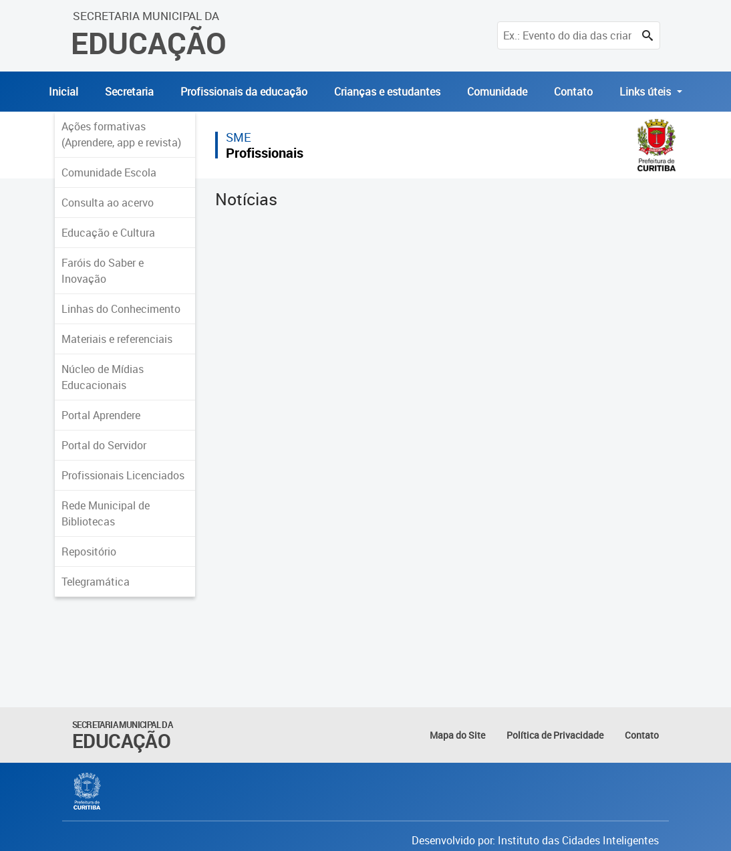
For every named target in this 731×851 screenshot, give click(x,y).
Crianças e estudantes (387, 91)
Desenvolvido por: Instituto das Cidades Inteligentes (535, 840)
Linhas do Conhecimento (120, 308)
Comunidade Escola (108, 172)
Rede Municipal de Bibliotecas (105, 513)
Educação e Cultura (108, 232)
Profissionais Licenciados (122, 475)
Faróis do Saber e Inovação (102, 270)
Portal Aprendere (100, 415)
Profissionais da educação (243, 91)
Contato (573, 91)
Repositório (88, 551)
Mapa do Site (457, 735)
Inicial (63, 91)
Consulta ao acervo (107, 202)
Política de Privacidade (554, 735)
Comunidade (497, 91)
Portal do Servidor (103, 445)
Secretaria (129, 91)
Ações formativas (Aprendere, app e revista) (121, 134)
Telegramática (95, 581)
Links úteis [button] (646, 91)
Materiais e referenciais (116, 339)
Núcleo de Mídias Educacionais (102, 377)
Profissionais (264, 153)
